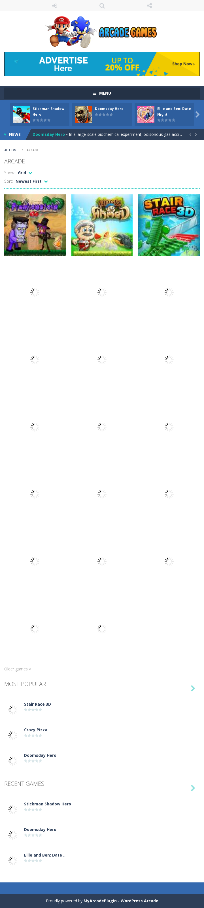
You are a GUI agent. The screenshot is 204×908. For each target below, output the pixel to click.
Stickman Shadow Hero (47, 804)
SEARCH (102, 5)
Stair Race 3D (37, 704)
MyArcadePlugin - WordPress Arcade (121, 900)
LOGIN (54, 5)
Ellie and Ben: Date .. (44, 855)
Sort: (8, 181)
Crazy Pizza (35, 729)
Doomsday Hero (109, 108)
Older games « (17, 669)
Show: (9, 172)
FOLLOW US (149, 5)
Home (13, 150)
